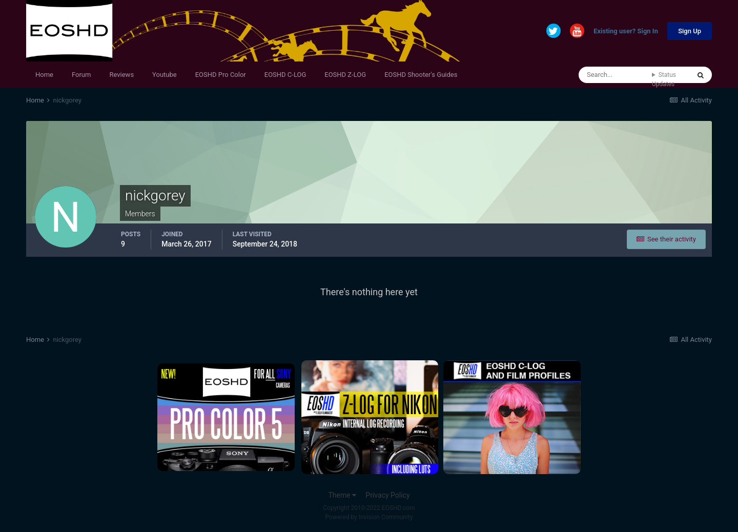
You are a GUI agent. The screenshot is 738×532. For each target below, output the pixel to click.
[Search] (615, 75)
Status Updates (664, 79)
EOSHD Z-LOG (345, 74)
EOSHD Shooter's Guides (420, 74)
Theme (342, 495)
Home (44, 74)
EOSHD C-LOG (285, 74)
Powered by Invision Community (369, 517)
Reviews (121, 74)
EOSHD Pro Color (220, 74)
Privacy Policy (387, 495)
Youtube (164, 74)
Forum (81, 74)
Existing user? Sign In (625, 31)
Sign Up (689, 31)
